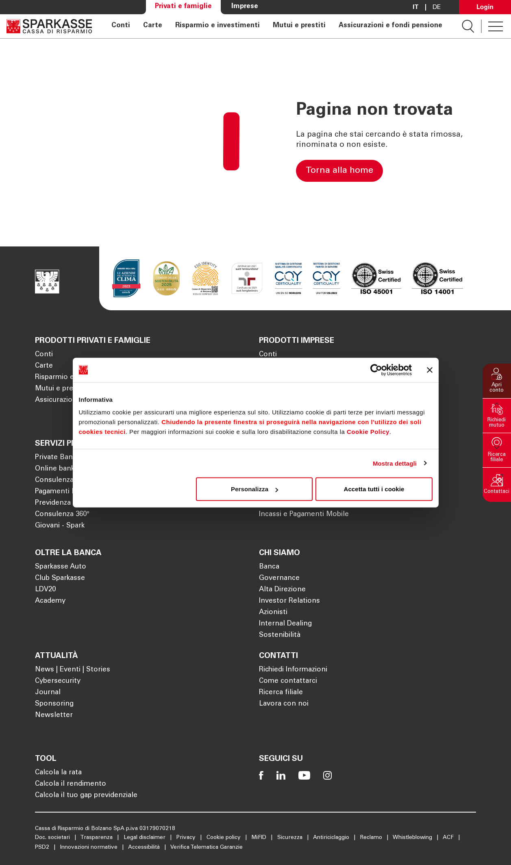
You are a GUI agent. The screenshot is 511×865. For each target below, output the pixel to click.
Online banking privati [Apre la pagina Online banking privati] (71, 469)
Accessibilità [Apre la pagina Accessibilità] (144, 847)
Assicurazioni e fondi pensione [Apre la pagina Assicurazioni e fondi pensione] (390, 26)
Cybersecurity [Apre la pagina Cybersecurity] (57, 681)
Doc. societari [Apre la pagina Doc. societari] (53, 838)
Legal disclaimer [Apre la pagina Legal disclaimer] (145, 838)
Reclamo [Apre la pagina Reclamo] (372, 838)
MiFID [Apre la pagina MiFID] (260, 838)
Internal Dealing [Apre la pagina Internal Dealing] (285, 624)
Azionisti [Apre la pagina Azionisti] (273, 612)
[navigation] (276, 26)
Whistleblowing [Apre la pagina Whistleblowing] (413, 838)
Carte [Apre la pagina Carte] (152, 26)
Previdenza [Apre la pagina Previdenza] (53, 503)
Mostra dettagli (395, 463)
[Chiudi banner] (430, 370)
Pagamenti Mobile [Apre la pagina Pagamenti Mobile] (64, 491)
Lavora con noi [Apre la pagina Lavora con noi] (284, 704)
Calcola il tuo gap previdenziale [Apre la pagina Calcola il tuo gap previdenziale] (86, 795)
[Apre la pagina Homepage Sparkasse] (49, 26)
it (416, 7)
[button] (497, 381)
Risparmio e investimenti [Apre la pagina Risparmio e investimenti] (217, 26)
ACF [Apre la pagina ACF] (449, 838)
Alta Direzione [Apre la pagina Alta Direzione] (282, 589)
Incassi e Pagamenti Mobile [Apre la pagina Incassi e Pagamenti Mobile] (304, 514)
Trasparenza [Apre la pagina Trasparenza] (97, 838)
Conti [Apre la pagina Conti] (120, 26)
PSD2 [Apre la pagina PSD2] (43, 847)
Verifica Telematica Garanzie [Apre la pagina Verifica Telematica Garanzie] (206, 847)
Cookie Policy (368, 431)
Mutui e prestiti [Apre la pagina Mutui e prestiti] (299, 26)
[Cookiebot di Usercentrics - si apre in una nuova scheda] (376, 370)
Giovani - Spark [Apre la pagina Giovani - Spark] (60, 526)
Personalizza (254, 489)
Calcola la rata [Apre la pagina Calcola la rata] (58, 772)
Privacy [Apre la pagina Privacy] (186, 838)
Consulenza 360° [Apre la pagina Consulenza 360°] (62, 514)
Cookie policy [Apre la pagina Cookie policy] (224, 838)
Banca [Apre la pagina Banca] (269, 567)
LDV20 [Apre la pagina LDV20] (45, 589)
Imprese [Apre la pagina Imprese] (244, 6)
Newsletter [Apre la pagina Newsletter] (54, 715)
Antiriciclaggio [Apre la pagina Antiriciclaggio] (332, 838)
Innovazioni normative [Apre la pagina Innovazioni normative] (89, 847)
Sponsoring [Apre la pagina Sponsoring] (54, 704)
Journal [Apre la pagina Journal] (48, 692)
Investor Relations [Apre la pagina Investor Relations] (289, 601)
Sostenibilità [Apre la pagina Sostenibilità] (279, 635)
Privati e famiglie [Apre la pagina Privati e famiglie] (183, 6)
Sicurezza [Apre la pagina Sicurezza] (290, 838)
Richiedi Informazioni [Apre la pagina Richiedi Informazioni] (293, 670)
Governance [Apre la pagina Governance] (279, 578)
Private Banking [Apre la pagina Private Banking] (60, 457)
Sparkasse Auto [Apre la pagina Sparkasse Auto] (60, 567)
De (437, 7)
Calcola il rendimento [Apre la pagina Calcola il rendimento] (70, 784)
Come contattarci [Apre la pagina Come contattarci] (288, 681)
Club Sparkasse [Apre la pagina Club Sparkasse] (60, 578)
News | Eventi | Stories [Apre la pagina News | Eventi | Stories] (72, 670)
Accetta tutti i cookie (374, 489)
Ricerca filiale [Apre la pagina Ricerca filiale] (281, 692)
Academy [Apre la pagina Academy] (50, 601)
